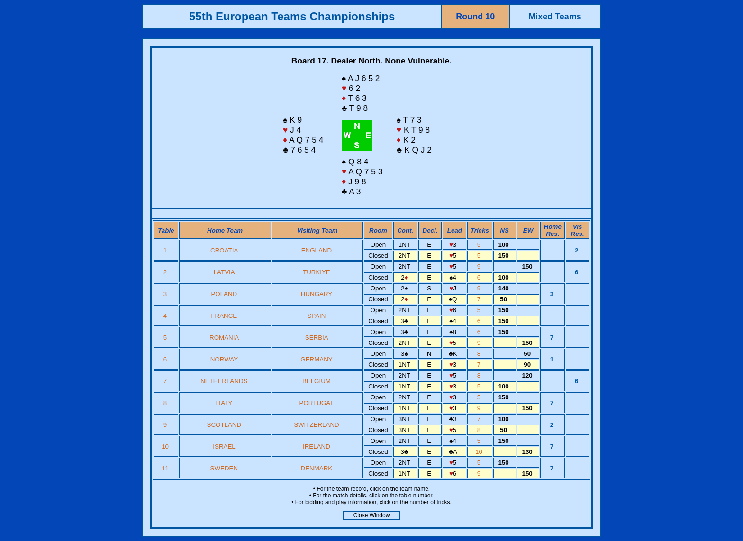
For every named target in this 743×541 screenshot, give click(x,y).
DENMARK (317, 468)
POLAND (224, 294)
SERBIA (316, 337)
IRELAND (316, 446)
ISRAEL (224, 446)
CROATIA (224, 250)
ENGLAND (316, 250)
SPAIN (316, 315)
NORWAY (224, 359)
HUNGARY (316, 294)
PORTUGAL (316, 402)
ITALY (224, 402)
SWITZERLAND (316, 424)
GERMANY (316, 359)
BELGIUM (316, 381)
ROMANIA (223, 337)
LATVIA (224, 272)
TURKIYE (316, 272)
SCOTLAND (224, 424)
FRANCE (224, 315)
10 (166, 446)
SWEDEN (224, 468)
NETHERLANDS (223, 381)
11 (166, 468)
